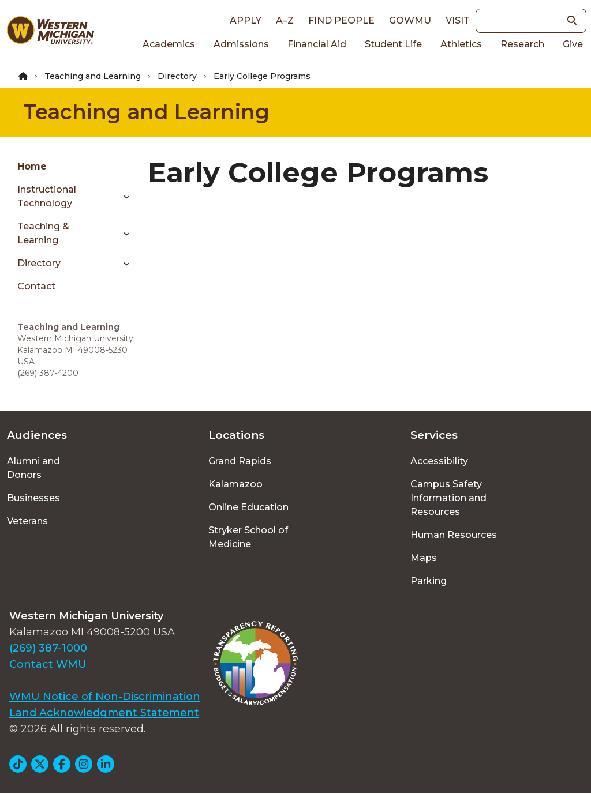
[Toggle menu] (122, 196)
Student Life (393, 44)
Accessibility (439, 461)
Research (522, 44)
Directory (177, 76)
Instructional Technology (46, 196)
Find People (341, 20)
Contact (36, 286)
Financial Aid (316, 44)
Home (32, 166)
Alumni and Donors (33, 468)
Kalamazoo (235, 484)
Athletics (461, 44)
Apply (245, 20)
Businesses (33, 497)
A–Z (285, 20)
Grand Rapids (239, 461)
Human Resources (453, 534)
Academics (169, 44)
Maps (423, 557)
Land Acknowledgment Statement (104, 712)
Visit (458, 20)
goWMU (410, 20)
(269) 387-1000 (48, 648)
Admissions (241, 44)
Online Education (248, 507)
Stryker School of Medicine (248, 537)
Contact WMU (48, 664)
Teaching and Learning (92, 76)
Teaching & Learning (43, 233)
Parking (428, 580)
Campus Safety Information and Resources (448, 498)
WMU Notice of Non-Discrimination (104, 696)
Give (573, 44)
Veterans (27, 520)
